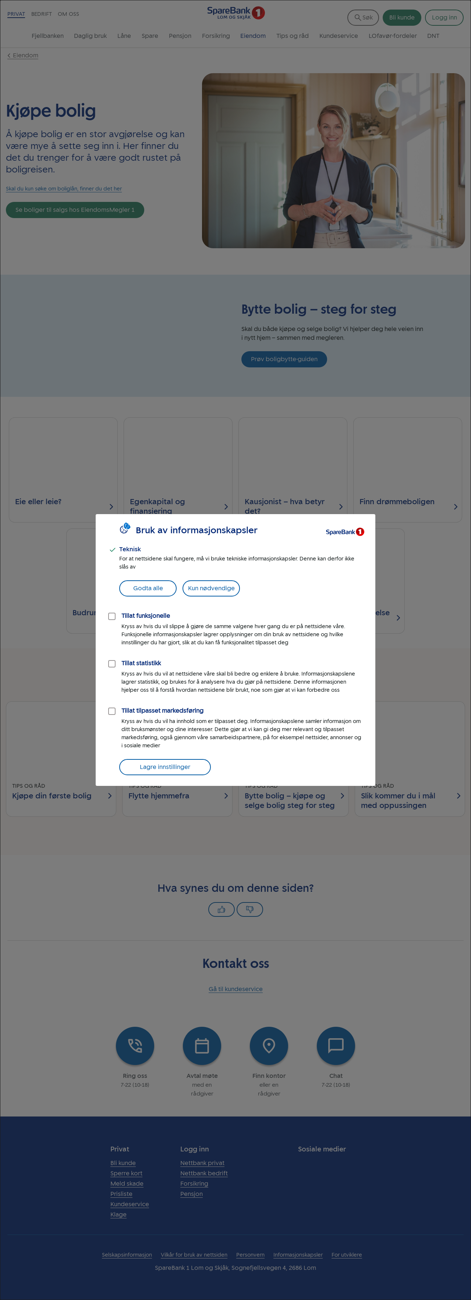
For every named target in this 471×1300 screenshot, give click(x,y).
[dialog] (235, 650)
